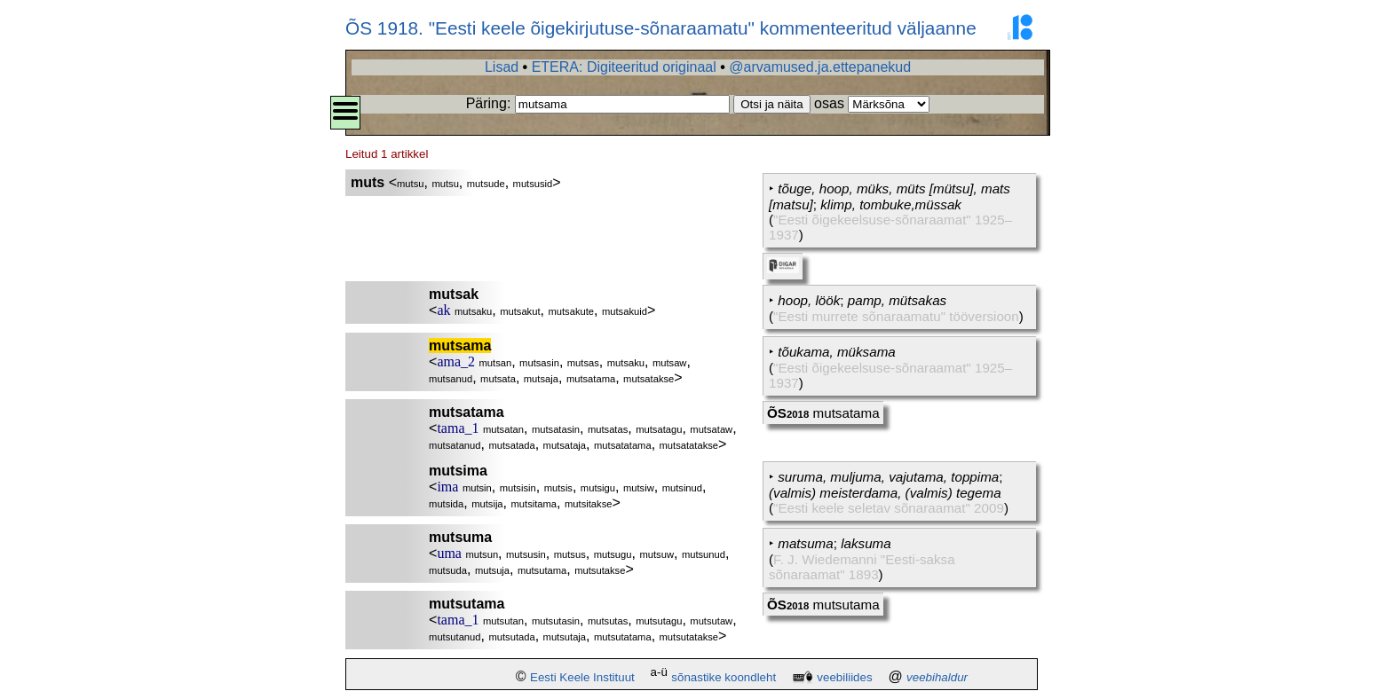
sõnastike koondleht (723, 677)
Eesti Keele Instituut (582, 677)
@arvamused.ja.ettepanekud (820, 67)
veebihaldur (937, 677)
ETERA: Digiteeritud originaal (624, 67)
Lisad (501, 67)
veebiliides (844, 677)
